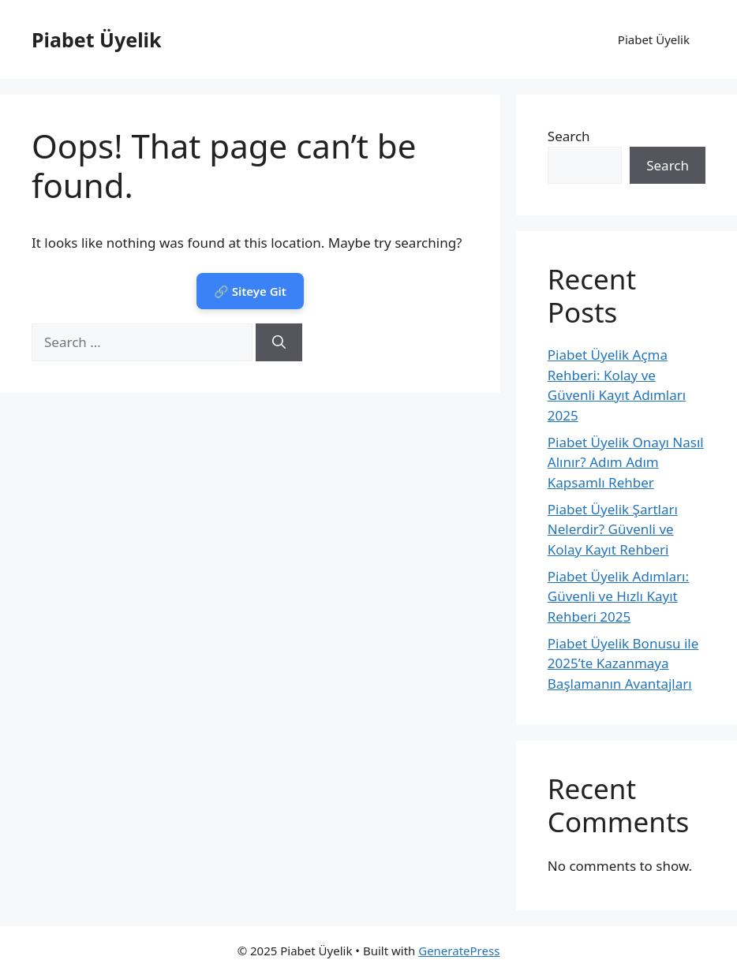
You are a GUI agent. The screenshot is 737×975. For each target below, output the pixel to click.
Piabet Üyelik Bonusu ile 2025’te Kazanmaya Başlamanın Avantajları (623, 663)
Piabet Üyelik (97, 39)
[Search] (279, 342)
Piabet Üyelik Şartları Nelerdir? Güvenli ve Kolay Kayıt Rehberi (613, 529)
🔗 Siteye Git (250, 291)
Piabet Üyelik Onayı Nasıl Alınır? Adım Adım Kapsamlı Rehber (626, 462)
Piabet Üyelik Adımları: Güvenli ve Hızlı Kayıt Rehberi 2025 (618, 596)
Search (569, 136)
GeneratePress (458, 950)
